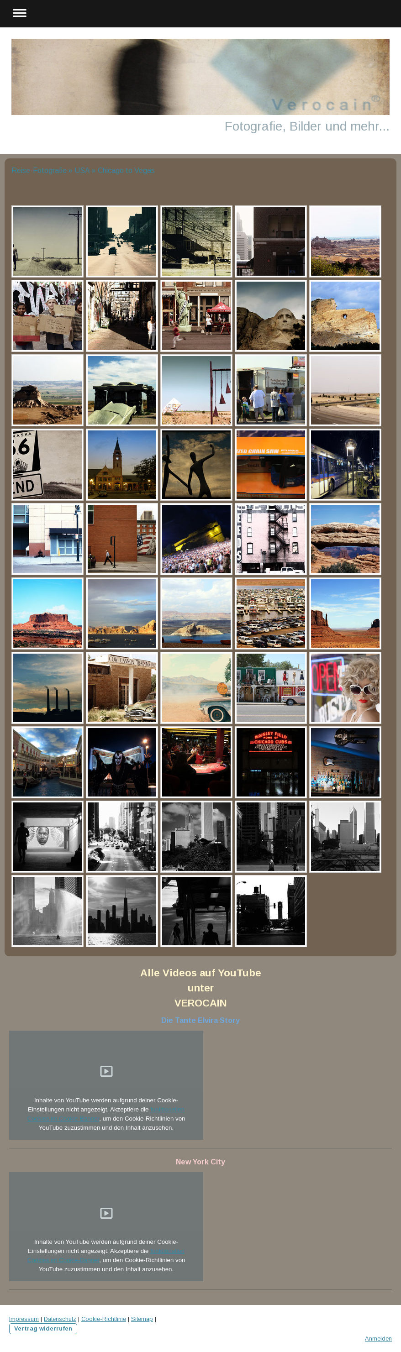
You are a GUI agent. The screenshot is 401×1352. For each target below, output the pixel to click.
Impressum (24, 1318)
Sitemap (142, 1318)
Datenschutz (60, 1318)
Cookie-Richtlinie (103, 1318)
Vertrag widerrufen (43, 1328)
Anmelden (378, 1338)
